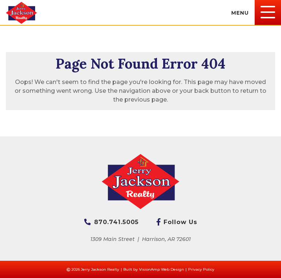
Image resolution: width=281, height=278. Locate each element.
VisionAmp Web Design (161, 269)
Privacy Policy (201, 269)
